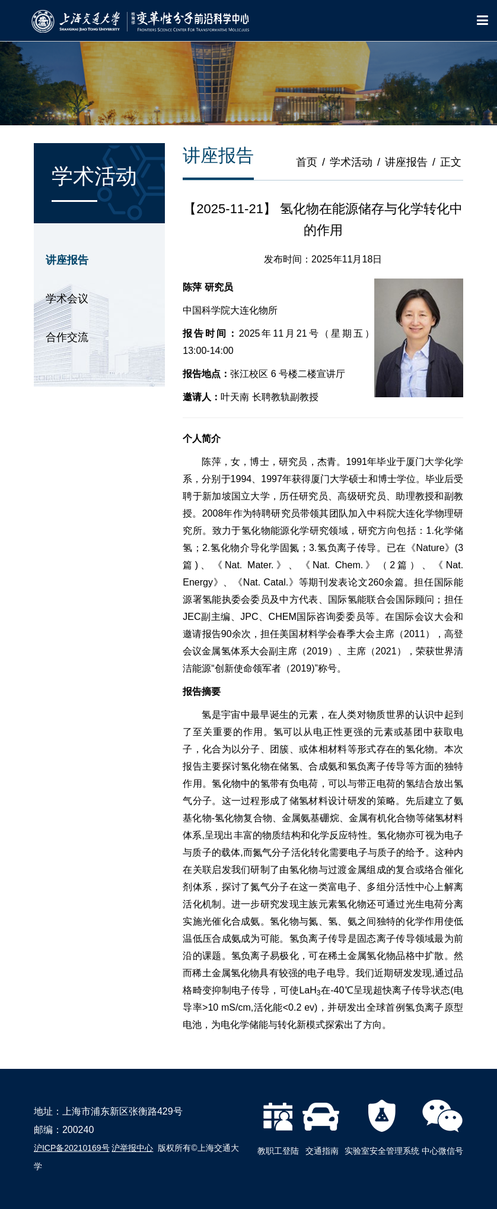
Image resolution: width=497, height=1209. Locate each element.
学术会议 (67, 299)
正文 (450, 162)
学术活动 (351, 162)
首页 (306, 162)
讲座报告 (67, 260)
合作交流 (67, 337)
